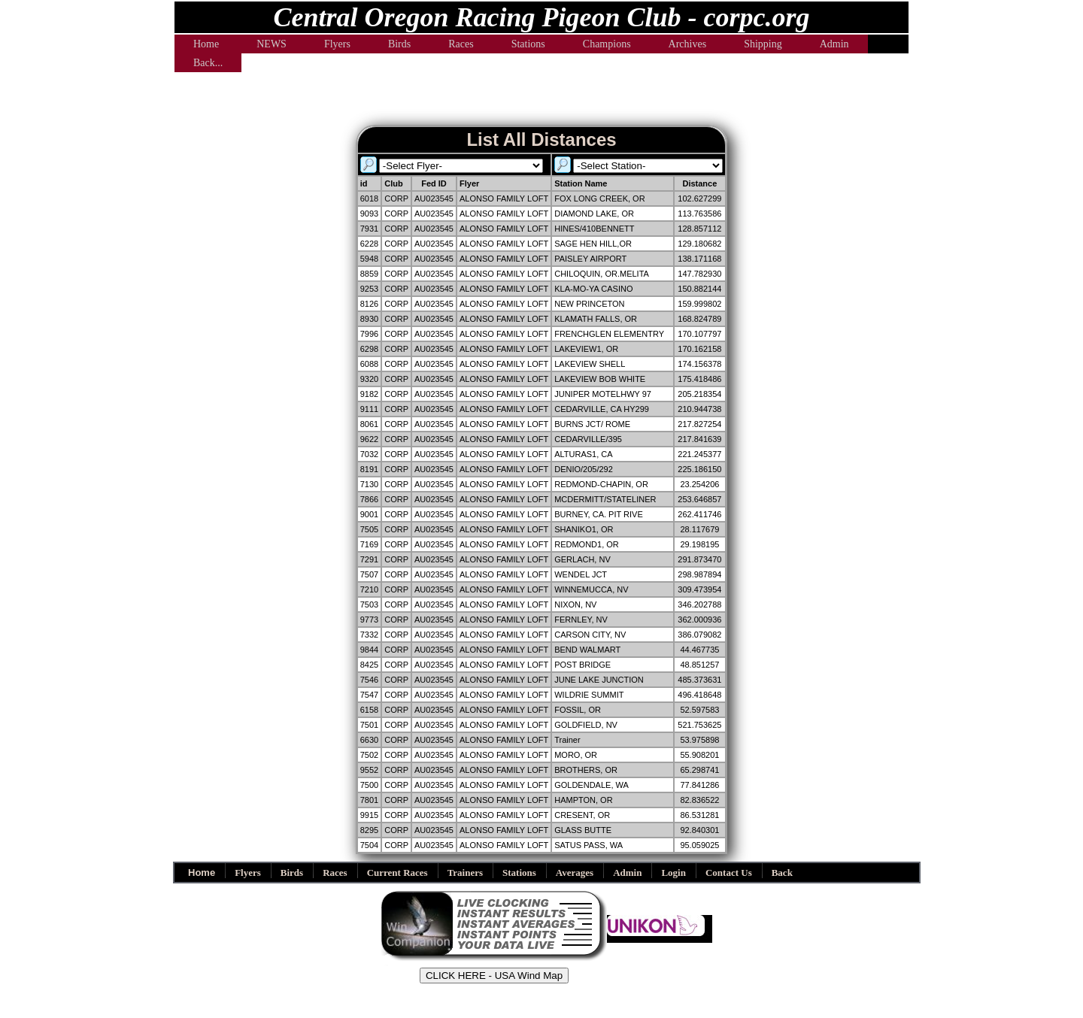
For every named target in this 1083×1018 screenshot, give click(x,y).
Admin (834, 44)
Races (460, 44)
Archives (688, 44)
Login (673, 872)
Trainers (465, 872)
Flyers (337, 44)
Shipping (763, 44)
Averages (574, 872)
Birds (399, 44)
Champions (607, 44)
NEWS (271, 44)
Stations (528, 44)
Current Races (397, 872)
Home (206, 44)
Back (782, 872)
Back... (208, 62)
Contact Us (728, 872)
